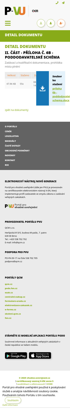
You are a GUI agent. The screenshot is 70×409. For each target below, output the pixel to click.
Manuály (10, 140)
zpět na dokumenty (16, 110)
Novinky (10, 155)
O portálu (11, 126)
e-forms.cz (10, 309)
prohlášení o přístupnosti (31, 384)
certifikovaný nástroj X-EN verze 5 (35, 381)
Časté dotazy (12, 145)
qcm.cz (8, 284)
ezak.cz (9, 292)
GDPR (50, 384)
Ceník (8, 131)
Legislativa (12, 136)
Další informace (10, 404)
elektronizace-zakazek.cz (18, 305)
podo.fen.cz (11, 288)
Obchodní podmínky (17, 150)
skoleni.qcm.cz (13, 313)
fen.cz (8, 317)
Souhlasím (13, 400)
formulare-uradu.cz (15, 301)
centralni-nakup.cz (15, 296)
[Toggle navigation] (8, 23)
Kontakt (10, 160)
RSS (7, 164)
